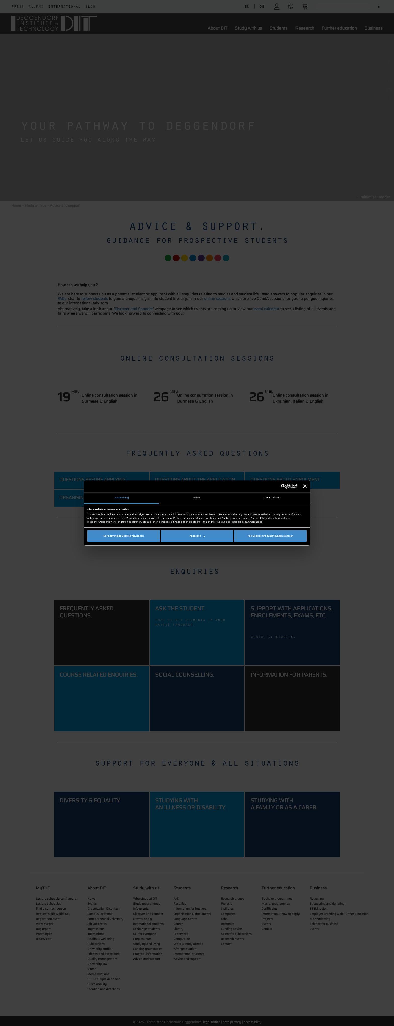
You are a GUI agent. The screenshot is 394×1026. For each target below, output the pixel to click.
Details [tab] (197, 497)
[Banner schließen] (305, 486)
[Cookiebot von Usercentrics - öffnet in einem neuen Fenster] (275, 486)
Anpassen (197, 536)
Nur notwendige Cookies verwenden (123, 536)
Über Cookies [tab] (272, 497)
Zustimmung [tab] (121, 497)
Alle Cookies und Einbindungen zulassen (270, 536)
